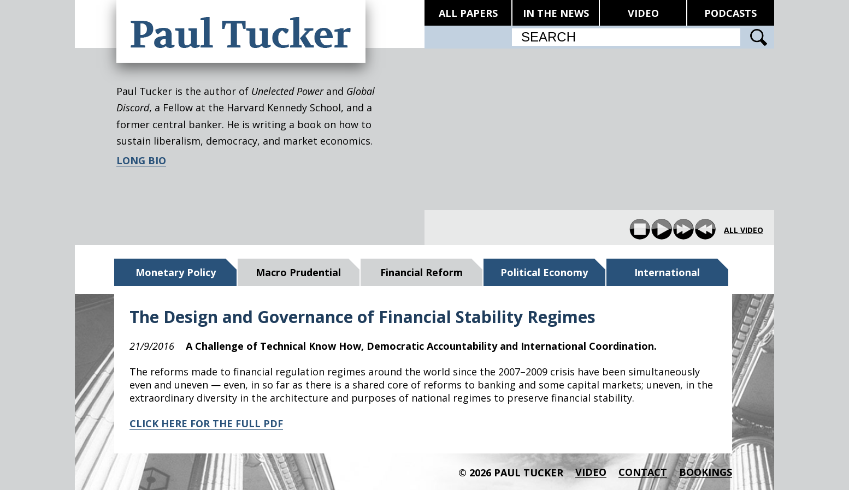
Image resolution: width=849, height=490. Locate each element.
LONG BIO (141, 160)
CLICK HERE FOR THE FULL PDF (206, 423)
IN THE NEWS (556, 13)
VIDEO (643, 13)
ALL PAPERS (468, 13)
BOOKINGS (705, 472)
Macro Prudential (298, 272)
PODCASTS (730, 13)
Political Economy (544, 272)
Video (590, 472)
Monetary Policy (175, 272)
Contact (642, 472)
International (667, 272)
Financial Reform (421, 272)
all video (743, 230)
